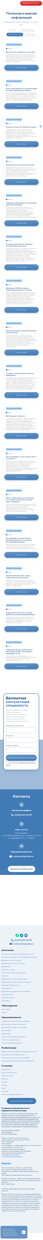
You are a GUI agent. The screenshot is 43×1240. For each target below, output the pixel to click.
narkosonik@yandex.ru (16, 1156)
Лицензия (6, 1163)
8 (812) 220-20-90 (14, 1155)
